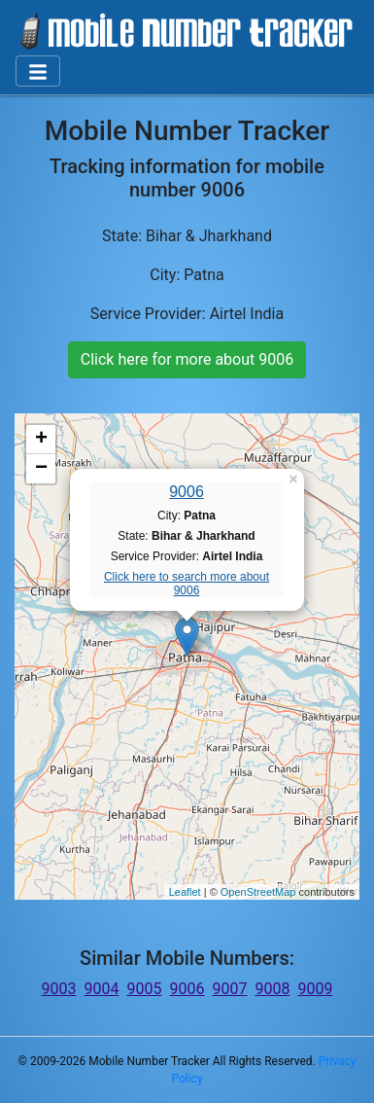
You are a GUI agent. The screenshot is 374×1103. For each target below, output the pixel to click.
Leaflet (185, 892)
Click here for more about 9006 (187, 359)
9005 (144, 988)
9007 (229, 988)
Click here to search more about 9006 (186, 583)
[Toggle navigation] (38, 71)
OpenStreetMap (258, 892)
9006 (186, 491)
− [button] (41, 468)
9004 (102, 988)
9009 (314, 988)
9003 (59, 988)
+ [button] (41, 439)
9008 (272, 988)
